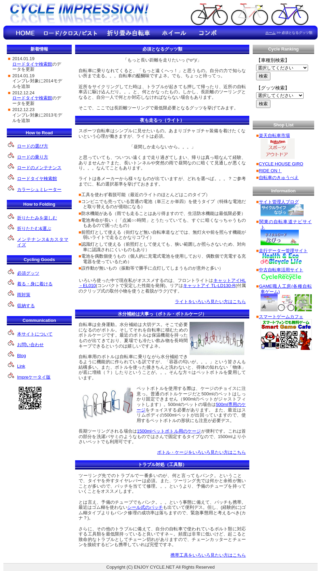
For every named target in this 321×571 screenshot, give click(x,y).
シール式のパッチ (145, 507)
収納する (26, 305)
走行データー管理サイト (283, 250)
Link (21, 366)
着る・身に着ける (35, 283)
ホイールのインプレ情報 (174, 33)
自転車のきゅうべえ (279, 177)
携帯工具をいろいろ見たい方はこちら (208, 555)
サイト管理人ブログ (279, 201)
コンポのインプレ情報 (208, 33)
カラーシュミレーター (39, 189)
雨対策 (23, 294)
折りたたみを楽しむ (37, 217)
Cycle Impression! (80, 14)
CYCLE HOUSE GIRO (281, 163)
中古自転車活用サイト (281, 269)
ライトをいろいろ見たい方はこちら (210, 301)
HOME (25, 33)
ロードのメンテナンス (39, 167)
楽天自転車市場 (274, 135)
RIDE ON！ (270, 170)
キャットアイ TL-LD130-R (209, 285)
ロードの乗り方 (32, 157)
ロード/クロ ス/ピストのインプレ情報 (70, 33)
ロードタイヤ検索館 (37, 178)
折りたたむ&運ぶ (34, 228)
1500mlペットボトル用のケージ (169, 431)
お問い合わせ (30, 344)
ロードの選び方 (32, 146)
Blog (21, 355)
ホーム (270, 33)
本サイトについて (35, 334)
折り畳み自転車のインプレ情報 (128, 33)
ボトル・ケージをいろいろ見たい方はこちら (201, 452)
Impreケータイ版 (34, 377)
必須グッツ (28, 273)
